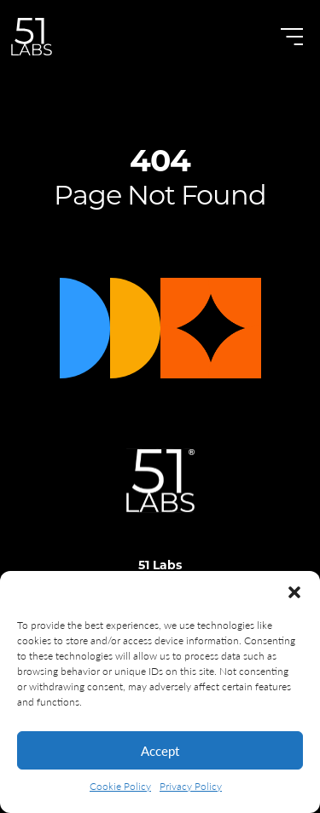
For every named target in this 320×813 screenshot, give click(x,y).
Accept (160, 750)
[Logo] (160, 509)
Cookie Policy (120, 786)
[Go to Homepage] (31, 36)
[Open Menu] (292, 37)
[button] (294, 592)
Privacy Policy (191, 786)
